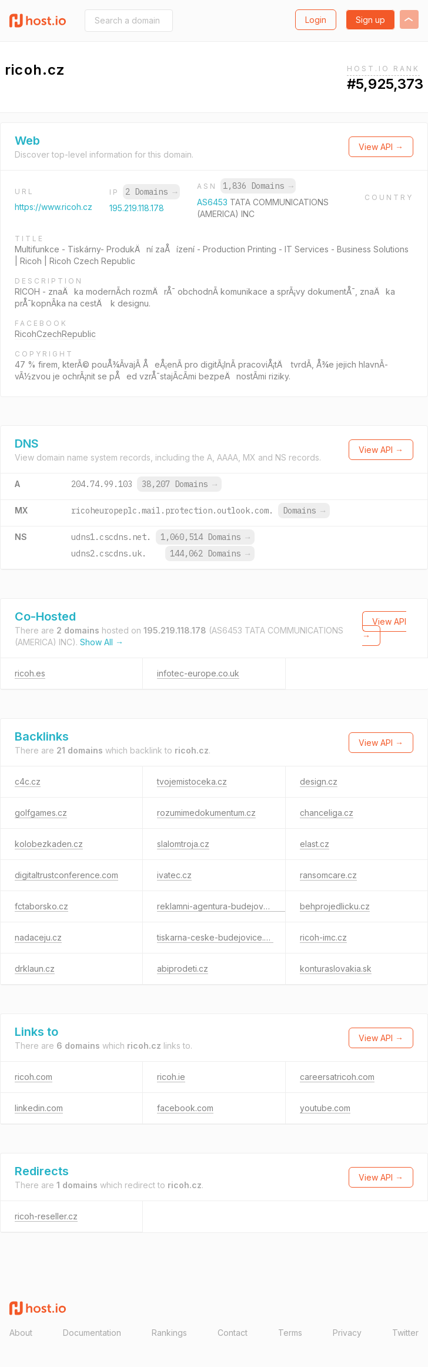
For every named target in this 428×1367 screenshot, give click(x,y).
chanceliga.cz (326, 813)
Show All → (101, 642)
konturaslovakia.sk (336, 968)
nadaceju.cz (38, 937)
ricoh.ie (171, 1077)
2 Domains (151, 191)
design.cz (318, 781)
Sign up (370, 20)
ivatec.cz (174, 875)
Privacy (347, 1333)
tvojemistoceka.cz (192, 781)
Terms (290, 1333)
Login (315, 20)
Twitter (405, 1333)
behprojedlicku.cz (335, 906)
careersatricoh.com (337, 1077)
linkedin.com (39, 1108)
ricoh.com (33, 1077)
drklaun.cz (35, 968)
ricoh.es (30, 673)
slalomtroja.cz (183, 844)
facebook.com (185, 1108)
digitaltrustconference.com (66, 875)
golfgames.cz (41, 813)
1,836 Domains (258, 186)
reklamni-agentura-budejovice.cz (221, 906)
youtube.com (325, 1108)
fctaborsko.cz (41, 906)
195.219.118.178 (136, 208)
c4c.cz (28, 781)
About (20, 1333)
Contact (233, 1333)
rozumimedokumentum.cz (206, 813)
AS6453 (213, 202)
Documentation (92, 1333)
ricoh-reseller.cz (46, 1216)
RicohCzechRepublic (55, 334)
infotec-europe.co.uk (198, 673)
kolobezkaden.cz (49, 844)
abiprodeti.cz (182, 968)
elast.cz (314, 844)
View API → (381, 147)
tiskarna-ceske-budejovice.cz (215, 937)
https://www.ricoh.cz (53, 207)
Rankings (169, 1333)
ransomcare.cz (328, 875)
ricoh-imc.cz (323, 937)
